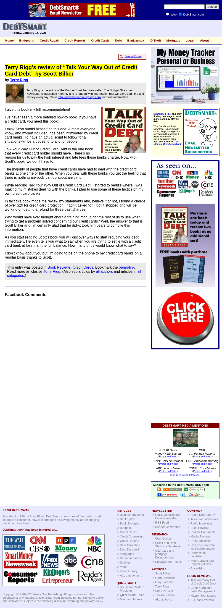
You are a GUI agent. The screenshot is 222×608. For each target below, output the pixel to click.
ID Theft (155, 40)
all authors (104, 271)
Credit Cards (100, 40)
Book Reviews (59, 267)
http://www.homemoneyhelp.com (79, 97)
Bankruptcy (135, 40)
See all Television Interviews (185, 475)
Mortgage (173, 40)
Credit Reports (75, 40)
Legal (190, 40)
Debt (118, 40)
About (204, 40)
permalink (127, 267)
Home (9, 40)
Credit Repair (49, 40)
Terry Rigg (19, 80)
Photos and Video (168, 456)
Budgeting (26, 40)
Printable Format (133, 56)
